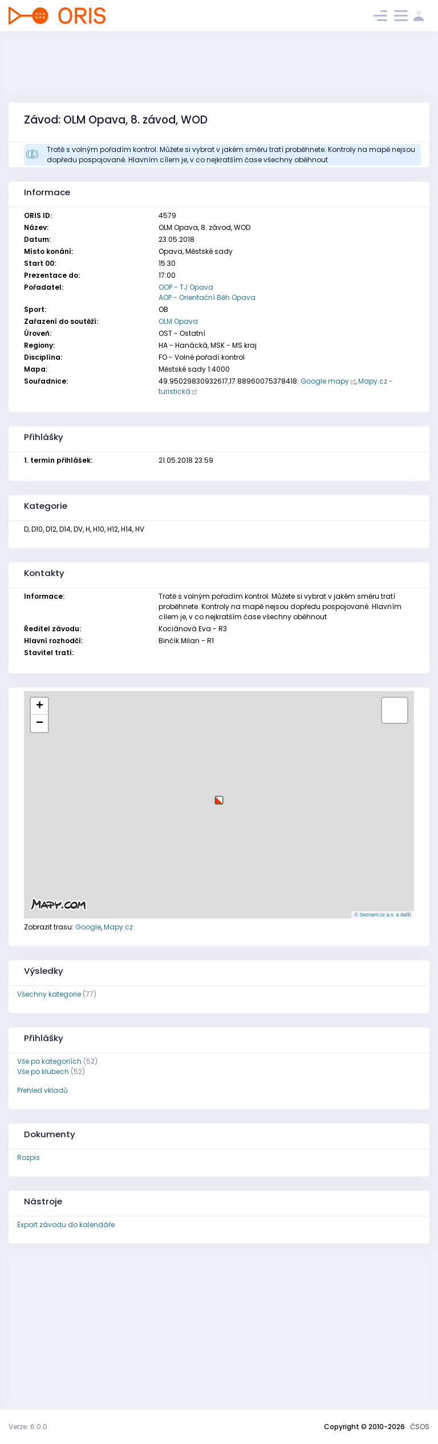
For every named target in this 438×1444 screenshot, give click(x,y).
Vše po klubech (43, 1071)
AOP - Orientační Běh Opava (207, 297)
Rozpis (28, 1157)
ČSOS (419, 1426)
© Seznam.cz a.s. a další (382, 915)
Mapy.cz (118, 927)
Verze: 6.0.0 (28, 1426)
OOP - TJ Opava (186, 287)
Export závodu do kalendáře (66, 1224)
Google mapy (325, 381)
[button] (219, 796)
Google (88, 927)
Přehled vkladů (42, 1090)
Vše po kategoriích (49, 1061)
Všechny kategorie (49, 994)
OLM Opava (178, 321)
